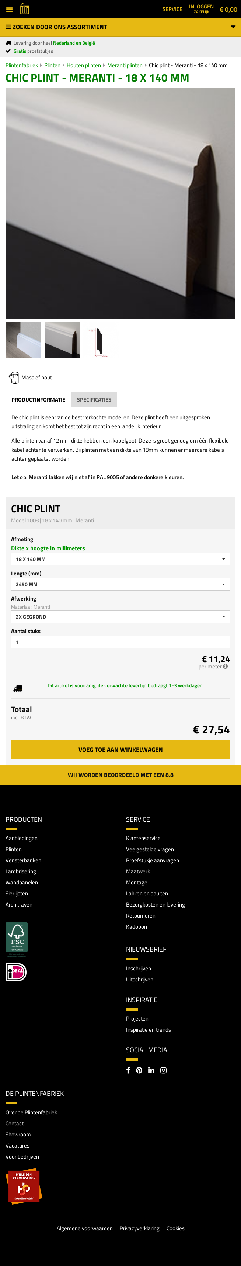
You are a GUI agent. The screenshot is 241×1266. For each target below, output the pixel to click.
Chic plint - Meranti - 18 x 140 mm (188, 65)
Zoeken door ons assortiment (120, 27)
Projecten (137, 1018)
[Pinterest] (139, 1071)
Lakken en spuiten (147, 893)
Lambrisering (21, 871)
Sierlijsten (17, 893)
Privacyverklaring (140, 1228)
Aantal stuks (26, 631)
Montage (136, 882)
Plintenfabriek (22, 65)
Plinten (52, 65)
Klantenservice (143, 838)
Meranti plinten (125, 65)
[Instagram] (163, 1071)
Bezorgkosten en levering (155, 904)
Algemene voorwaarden (85, 1228)
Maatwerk (138, 871)
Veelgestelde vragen (150, 849)
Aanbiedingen (22, 838)
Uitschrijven (139, 979)
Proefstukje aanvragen (152, 860)
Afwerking (23, 598)
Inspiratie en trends (148, 1029)
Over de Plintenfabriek (31, 1112)
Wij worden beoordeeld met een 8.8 (121, 774)
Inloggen (201, 8)
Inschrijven (138, 968)
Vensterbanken (23, 860)
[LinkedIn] (151, 1071)
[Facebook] (128, 1071)
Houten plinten (84, 65)
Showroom (18, 1134)
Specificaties (94, 399)
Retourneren (141, 915)
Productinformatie (38, 399)
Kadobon (136, 926)
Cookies (176, 1228)
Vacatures (17, 1145)
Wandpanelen (22, 882)
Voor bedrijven (22, 1156)
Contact (15, 1123)
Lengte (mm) (26, 573)
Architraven (19, 904)
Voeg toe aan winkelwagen (120, 749)
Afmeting (22, 539)
